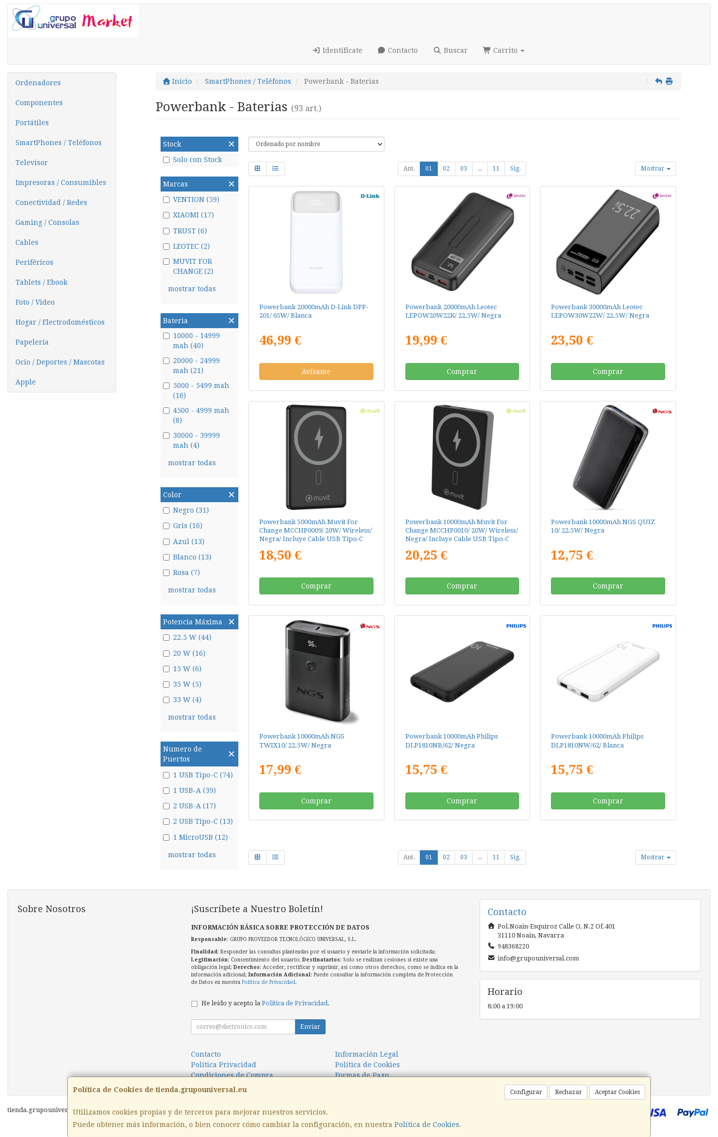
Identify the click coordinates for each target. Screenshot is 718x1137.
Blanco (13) (187, 557)
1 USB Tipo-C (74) (198, 775)
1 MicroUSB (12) (195, 837)
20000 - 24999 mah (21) (191, 366)
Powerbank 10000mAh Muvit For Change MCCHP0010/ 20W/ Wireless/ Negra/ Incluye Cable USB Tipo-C (461, 530)
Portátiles (32, 123)
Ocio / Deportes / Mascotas (60, 362)
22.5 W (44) (187, 637)
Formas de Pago (362, 1075)
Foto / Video (35, 302)
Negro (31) (186, 510)
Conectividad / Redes (51, 202)
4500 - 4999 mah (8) (196, 415)
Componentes (39, 103)
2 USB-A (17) (189, 806)
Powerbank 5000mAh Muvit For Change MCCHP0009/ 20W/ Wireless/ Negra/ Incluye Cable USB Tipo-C (315, 530)
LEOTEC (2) (186, 246)
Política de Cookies (426, 1125)
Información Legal (366, 1054)
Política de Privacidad (268, 982)
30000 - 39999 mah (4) (191, 440)
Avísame (316, 372)
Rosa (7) (181, 572)
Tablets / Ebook (41, 282)
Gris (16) (182, 526)
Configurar (526, 1092)
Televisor (31, 163)
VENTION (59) (191, 199)
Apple (25, 382)
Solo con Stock (192, 160)
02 (446, 168)
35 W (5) (182, 684)
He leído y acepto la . (265, 1003)
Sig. (515, 168)
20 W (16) (184, 653)
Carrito (504, 50)
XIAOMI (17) (188, 215)
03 (463, 168)
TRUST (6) (185, 231)
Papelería (32, 342)
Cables (26, 242)
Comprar (462, 372)
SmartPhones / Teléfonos (58, 143)
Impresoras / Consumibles (60, 183)
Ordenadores (38, 83)
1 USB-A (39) (189, 790)
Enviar (310, 1026)
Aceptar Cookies (617, 1092)
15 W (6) (182, 669)
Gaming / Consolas (47, 222)
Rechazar (568, 1092)
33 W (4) (182, 700)
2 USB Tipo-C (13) (198, 821)
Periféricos (34, 262)
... (480, 168)
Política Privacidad (223, 1065)
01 (428, 168)
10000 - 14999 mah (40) (191, 341)
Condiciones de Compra (232, 1075)
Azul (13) (183, 542)
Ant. (409, 168)
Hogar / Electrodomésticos (60, 322)
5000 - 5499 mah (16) (196, 390)
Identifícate (337, 50)
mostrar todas (192, 289)
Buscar (450, 50)
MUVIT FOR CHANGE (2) (188, 266)
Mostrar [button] (656, 168)
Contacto (397, 50)
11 (496, 168)
